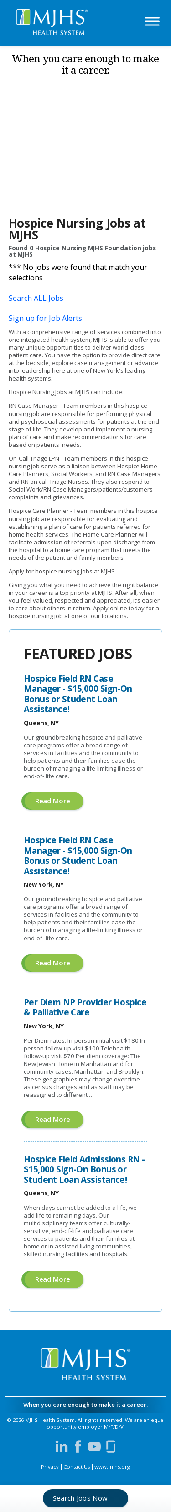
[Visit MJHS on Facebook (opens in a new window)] (78, 1446)
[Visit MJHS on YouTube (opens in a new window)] (94, 1446)
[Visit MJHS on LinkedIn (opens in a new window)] (61, 1446)
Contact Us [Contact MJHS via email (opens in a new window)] (76, 1466)
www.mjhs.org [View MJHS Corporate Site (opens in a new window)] (112, 1466)
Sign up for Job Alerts (45, 318)
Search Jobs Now (80, 1497)
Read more (59, 803)
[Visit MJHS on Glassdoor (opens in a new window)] (111, 1446)
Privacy (50, 1466)
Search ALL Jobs (36, 298)
